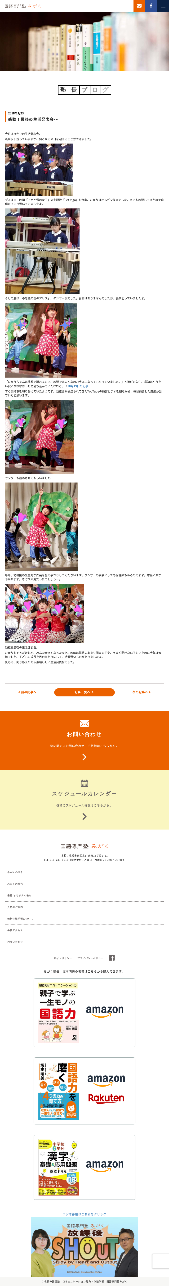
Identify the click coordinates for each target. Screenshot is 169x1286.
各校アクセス (15, 930)
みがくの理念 (15, 872)
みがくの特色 (15, 884)
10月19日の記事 (77, 386)
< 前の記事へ (27, 692)
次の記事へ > (141, 692)
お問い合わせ (15, 942)
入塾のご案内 (15, 907)
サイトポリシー (63, 958)
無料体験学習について (20, 918)
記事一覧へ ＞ (84, 692)
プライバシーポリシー (90, 958)
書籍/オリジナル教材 (19, 895)
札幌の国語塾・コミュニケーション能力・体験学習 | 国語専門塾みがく (85, 1281)
